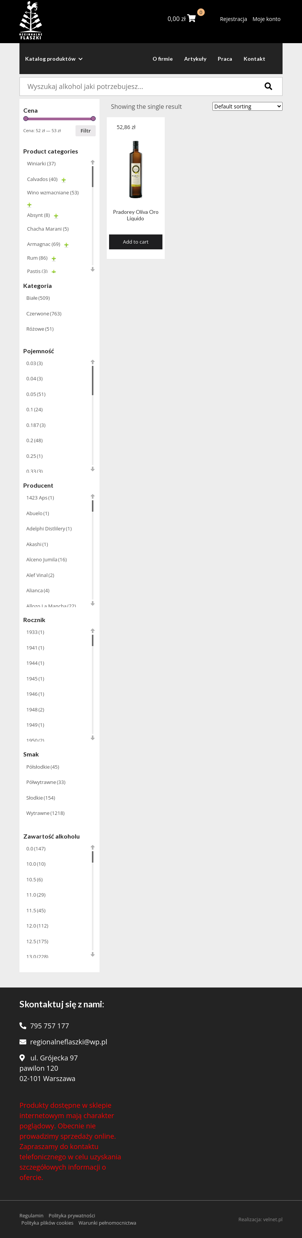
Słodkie (40, 797)
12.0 (37, 925)
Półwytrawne (46, 782)
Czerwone (43, 313)
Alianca (38, 590)
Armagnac (43, 244)
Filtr (85, 130)
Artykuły (195, 58)
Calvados (42, 179)
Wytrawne (45, 813)
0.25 (34, 456)
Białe (38, 297)
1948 (35, 709)
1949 (35, 724)
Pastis (37, 271)
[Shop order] (247, 106)
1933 (35, 632)
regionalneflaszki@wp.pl (68, 1041)
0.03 (34, 363)
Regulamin (31, 1215)
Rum (37, 257)
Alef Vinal (40, 575)
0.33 (34, 471)
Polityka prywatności (71, 1215)
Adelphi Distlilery (49, 528)
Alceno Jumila (46, 559)
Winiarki (41, 163)
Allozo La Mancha (51, 606)
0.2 (34, 440)
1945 (35, 678)
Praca (225, 58)
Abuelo (37, 513)
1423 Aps (40, 497)
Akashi (37, 544)
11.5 (35, 910)
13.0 (37, 956)
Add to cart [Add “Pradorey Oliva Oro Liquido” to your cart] (136, 241)
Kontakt (254, 58)
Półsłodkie (42, 766)
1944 (35, 662)
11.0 (35, 894)
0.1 (34, 409)
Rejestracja (233, 19)
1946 (35, 693)
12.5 (37, 941)
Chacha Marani (48, 228)
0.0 (35, 848)
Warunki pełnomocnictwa (107, 1222)
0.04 (34, 378)
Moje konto (266, 19)
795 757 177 (49, 1025)
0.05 (35, 394)
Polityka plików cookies (47, 1222)
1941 (35, 647)
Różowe (40, 328)
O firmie (163, 58)
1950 (35, 740)
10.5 (34, 879)
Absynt (38, 215)
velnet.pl (273, 1219)
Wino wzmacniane (53, 192)
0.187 (35, 425)
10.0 (35, 863)
